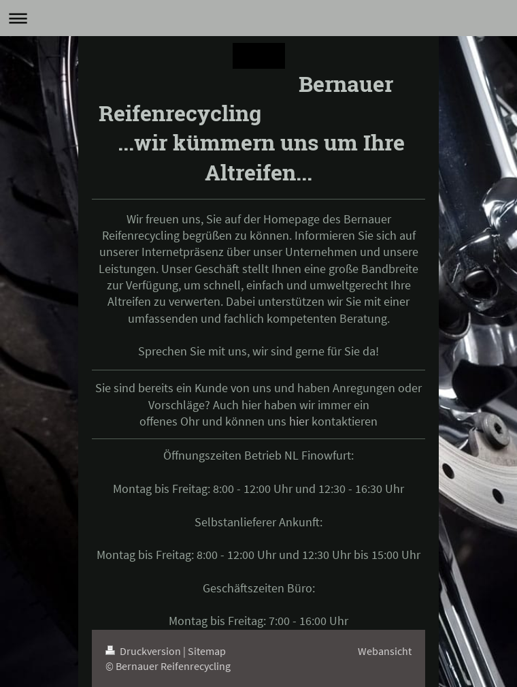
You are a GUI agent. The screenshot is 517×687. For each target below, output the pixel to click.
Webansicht (385, 651)
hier (299, 421)
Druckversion (144, 651)
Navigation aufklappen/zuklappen (258, 18)
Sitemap (207, 651)
